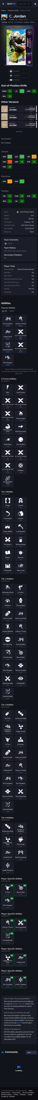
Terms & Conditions (28, 1093)
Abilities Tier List (18, 1004)
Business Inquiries (6, 1094)
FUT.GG (15, 1094)
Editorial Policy (5, 1093)
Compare (26, 22)
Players (3, 10)
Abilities (10, 22)
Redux (21, 19)
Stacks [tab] (11, 311)
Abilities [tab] (4, 311)
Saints (10, 243)
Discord (19, 1023)
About (30, 1090)
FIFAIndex (23, 1094)
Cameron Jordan (13, 10)
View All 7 (19, 131)
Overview (4, 22)
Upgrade (32, 22)
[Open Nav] (3, 3)
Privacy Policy (16, 1093)
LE (16, 19)
